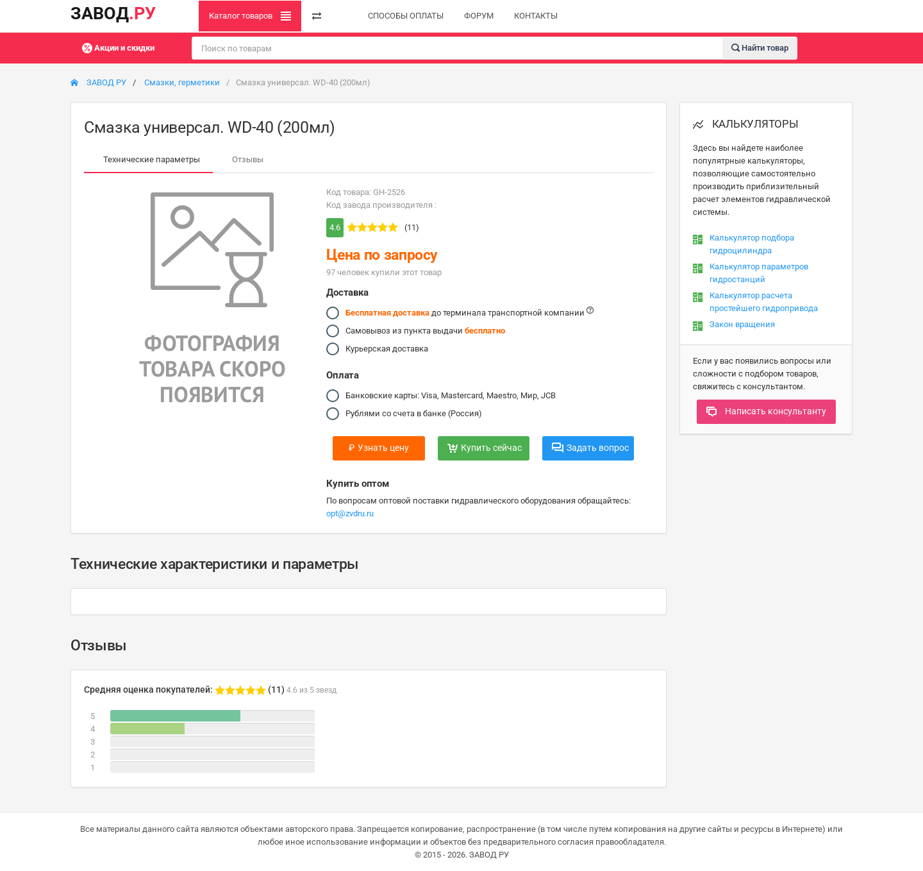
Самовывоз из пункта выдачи (425, 331)
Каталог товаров (250, 16)
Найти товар (759, 47)
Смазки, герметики (182, 82)
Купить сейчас (484, 448)
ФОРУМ (479, 16)
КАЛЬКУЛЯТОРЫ (746, 123)
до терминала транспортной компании (469, 313)
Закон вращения (742, 324)
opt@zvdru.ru (350, 513)
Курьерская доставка (386, 348)
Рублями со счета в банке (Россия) (413, 413)
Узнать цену (379, 448)
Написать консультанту (766, 411)
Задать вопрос (590, 448)
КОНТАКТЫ (536, 16)
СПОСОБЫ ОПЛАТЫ (406, 16)
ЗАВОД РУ (98, 82)
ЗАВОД (113, 13)
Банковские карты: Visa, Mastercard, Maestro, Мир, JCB (450, 395)
